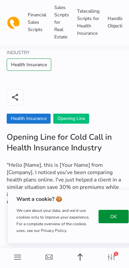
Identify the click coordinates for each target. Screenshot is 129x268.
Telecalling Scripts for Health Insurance (88, 22)
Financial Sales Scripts (37, 22)
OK (113, 217)
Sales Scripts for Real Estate (61, 22)
